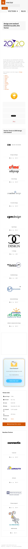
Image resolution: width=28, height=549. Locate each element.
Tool (5, 86)
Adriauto (14, 478)
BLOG (23, 11)
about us (3, 546)
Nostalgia (7, 83)
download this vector (14, 424)
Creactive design (14, 202)
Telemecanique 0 (14, 503)
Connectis (14, 452)
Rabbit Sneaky (14, 528)
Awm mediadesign (14, 299)
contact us (8, 546)
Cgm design (14, 226)
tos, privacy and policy (17, 546)
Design (20, 72)
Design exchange (14, 154)
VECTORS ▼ (13, 11)
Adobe (6, 78)
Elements (7, 77)
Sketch (6, 75)
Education (7, 89)
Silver (6, 88)
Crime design (14, 178)
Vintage (6, 82)
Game (6, 85)
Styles (6, 79)
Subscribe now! (14, 381)
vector (9, 2)
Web (6, 81)
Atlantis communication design (14, 323)
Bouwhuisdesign (14, 274)
